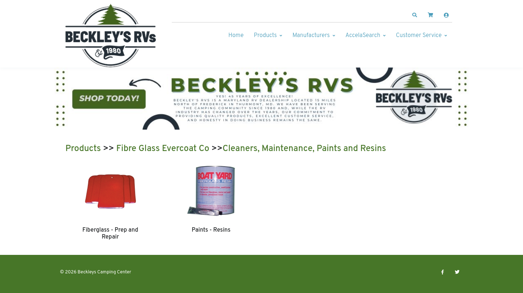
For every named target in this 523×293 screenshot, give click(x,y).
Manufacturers (311, 35)
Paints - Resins (211, 230)
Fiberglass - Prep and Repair (110, 233)
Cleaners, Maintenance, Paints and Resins (304, 148)
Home (236, 35)
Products (265, 35)
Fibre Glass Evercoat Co (162, 148)
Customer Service (419, 35)
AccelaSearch (362, 35)
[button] (415, 15)
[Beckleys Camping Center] (110, 36)
